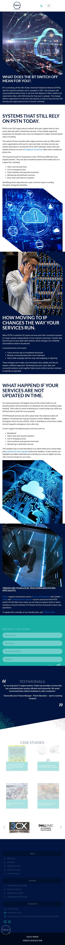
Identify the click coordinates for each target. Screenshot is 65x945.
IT (61, 597)
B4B (40, 941)
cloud (4, 599)
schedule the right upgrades (17, 451)
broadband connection (33, 149)
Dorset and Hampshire (41, 597)
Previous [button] (4, 827)
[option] (32, 693)
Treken (5, 597)
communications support (21, 599)
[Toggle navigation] (49, 6)
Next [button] (61, 827)
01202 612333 (42, 5)
